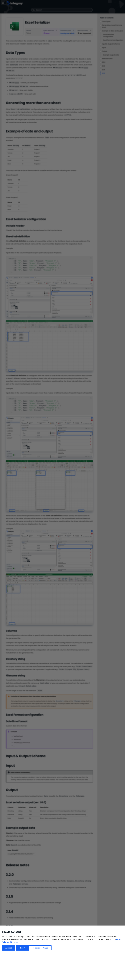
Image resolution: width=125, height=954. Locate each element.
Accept (8, 948)
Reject (22, 948)
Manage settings (40, 948)
